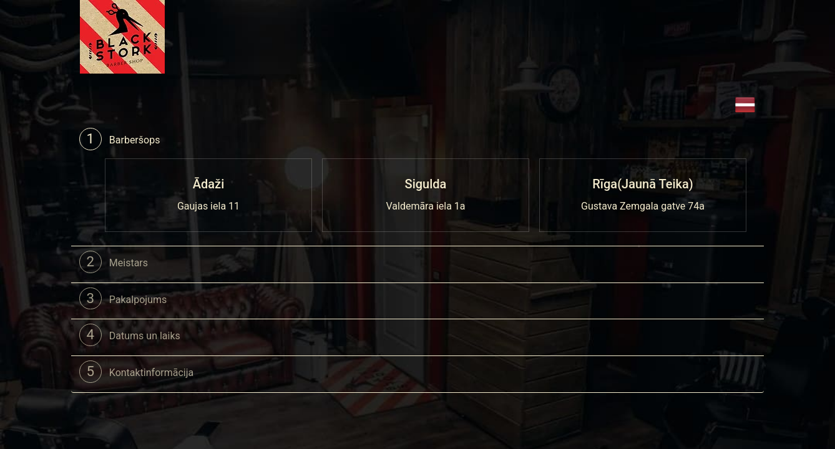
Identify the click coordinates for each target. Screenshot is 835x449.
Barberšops (119, 139)
